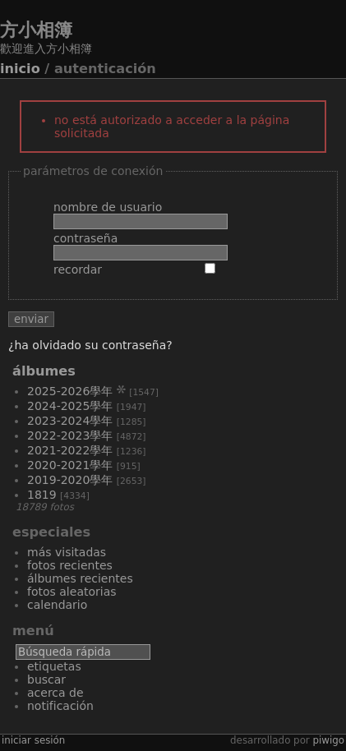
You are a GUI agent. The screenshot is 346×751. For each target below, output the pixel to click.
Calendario (57, 604)
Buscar (46, 679)
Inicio (20, 68)
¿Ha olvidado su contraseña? (90, 345)
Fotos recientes (70, 565)
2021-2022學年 (70, 450)
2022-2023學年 (70, 435)
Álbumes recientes (80, 578)
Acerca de (55, 692)
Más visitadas (66, 552)
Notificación (60, 705)
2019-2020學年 (70, 479)
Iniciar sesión (33, 740)
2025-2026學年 (70, 391)
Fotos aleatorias (72, 591)
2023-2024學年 (70, 420)
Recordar (77, 269)
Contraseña (85, 238)
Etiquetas (54, 666)
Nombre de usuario (107, 207)
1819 (42, 494)
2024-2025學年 (70, 405)
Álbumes (44, 371)
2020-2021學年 (70, 465)
